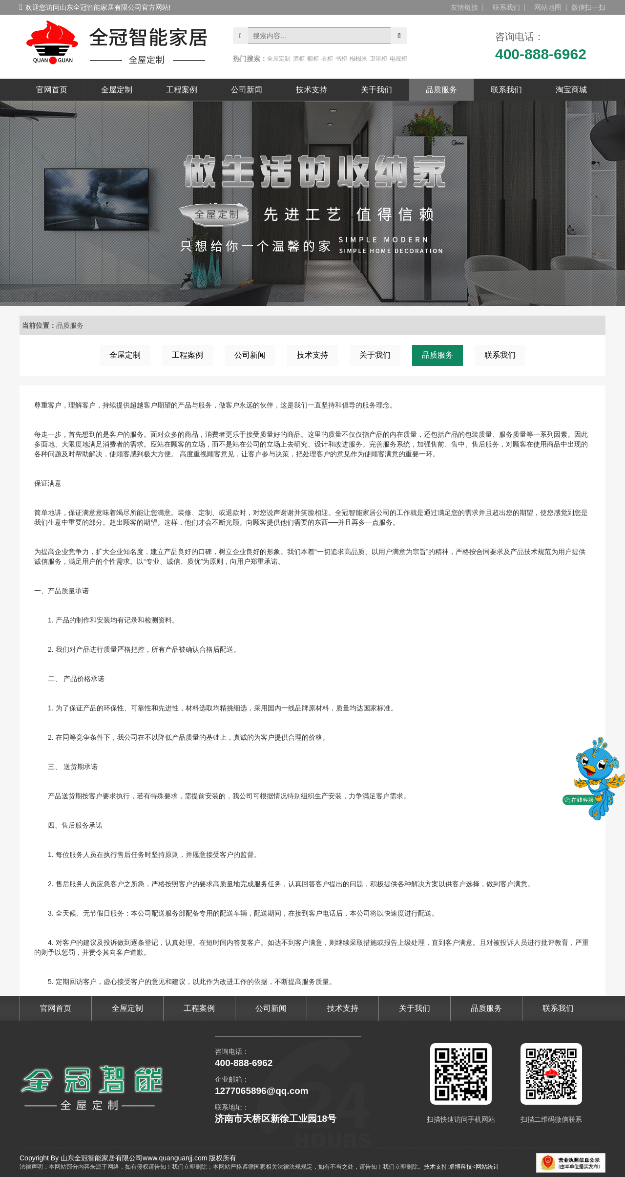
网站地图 (548, 7)
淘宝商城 (571, 90)
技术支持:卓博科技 (448, 1166)
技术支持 (311, 90)
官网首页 (51, 90)
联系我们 (506, 7)
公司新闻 (246, 90)
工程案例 (181, 90)
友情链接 (464, 7)
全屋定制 (116, 90)
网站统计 (487, 1166)
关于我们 (376, 90)
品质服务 (441, 90)
